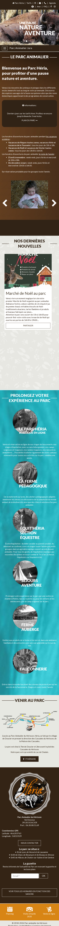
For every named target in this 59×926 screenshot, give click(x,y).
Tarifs (28, 3)
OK (43, 870)
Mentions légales (35, 923)
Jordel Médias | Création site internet (35, 920)
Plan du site (21, 923)
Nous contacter (29, 838)
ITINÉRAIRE (29, 754)
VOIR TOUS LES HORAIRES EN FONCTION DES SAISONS (29, 887)
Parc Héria (18, 3)
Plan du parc (30, 120)
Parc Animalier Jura (21, 47)
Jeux (39, 6)
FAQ (45, 6)
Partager (28, 320)
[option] (29, 206)
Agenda (52, 3)
